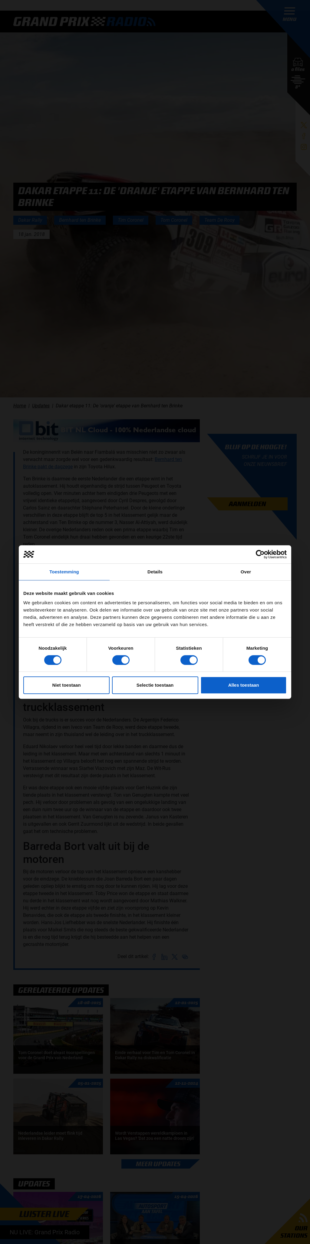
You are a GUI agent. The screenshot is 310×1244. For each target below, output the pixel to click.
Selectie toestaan (155, 685)
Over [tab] (246, 571)
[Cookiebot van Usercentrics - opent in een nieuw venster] (260, 554)
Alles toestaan (243, 685)
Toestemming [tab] (64, 571)
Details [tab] (155, 571)
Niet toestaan (66, 685)
